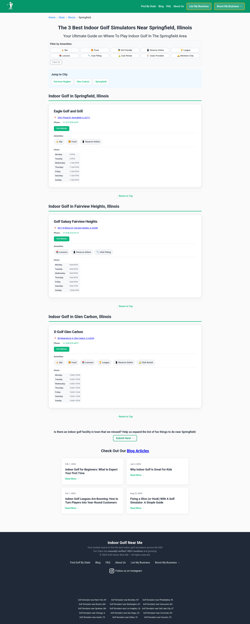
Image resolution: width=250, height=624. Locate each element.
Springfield (101, 81)
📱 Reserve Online (155, 50)
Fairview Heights (62, 81)
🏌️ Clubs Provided (155, 56)
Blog (161, 6)
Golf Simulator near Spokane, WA (92, 608)
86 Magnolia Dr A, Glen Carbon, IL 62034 (76, 338)
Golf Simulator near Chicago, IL (92, 613)
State (62, 17)
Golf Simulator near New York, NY (92, 600)
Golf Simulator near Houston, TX (157, 617)
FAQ (168, 6)
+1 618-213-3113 (71, 233)
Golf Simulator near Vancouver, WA (158, 604)
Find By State (148, 6)
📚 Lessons (64, 56)
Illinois (71, 17)
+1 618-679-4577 (71, 343)
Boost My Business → (229, 6)
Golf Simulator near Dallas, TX (125, 617)
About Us (178, 6)
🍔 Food (95, 50)
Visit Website (61, 128)
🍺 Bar (64, 50)
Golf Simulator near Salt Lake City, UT (158, 608)
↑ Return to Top (125, 196)
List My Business (199, 6)
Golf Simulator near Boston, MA (92, 604)
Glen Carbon (83, 81)
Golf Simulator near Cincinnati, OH (157, 613)
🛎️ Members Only (185, 56)
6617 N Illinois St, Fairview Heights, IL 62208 (78, 228)
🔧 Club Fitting (94, 56)
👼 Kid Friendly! (125, 50)
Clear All (56, 62)
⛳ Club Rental (125, 56)
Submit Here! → (125, 438)
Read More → (72, 478)
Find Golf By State (80, 562)
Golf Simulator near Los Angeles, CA (125, 608)
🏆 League (185, 50)
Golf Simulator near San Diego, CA (125, 613)
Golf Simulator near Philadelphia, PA (158, 600)
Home (52, 17)
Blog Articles (138, 451)
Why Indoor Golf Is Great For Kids (151, 469)
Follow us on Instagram (125, 571)
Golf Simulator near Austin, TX (92, 617)
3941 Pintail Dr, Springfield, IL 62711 (74, 118)
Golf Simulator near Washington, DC (125, 604)
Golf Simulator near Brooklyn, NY (125, 600)
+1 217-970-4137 (71, 122)
